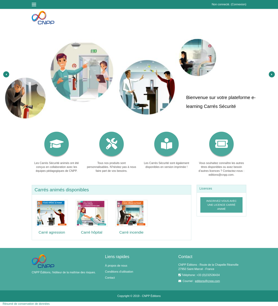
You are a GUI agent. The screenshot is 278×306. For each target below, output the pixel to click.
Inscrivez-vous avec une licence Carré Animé (221, 204)
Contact (110, 277)
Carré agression (52, 232)
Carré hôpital (91, 232)
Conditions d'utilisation (119, 271)
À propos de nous (116, 265)
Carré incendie (131, 232)
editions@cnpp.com (207, 281)
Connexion (238, 4)
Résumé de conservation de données (26, 303)
